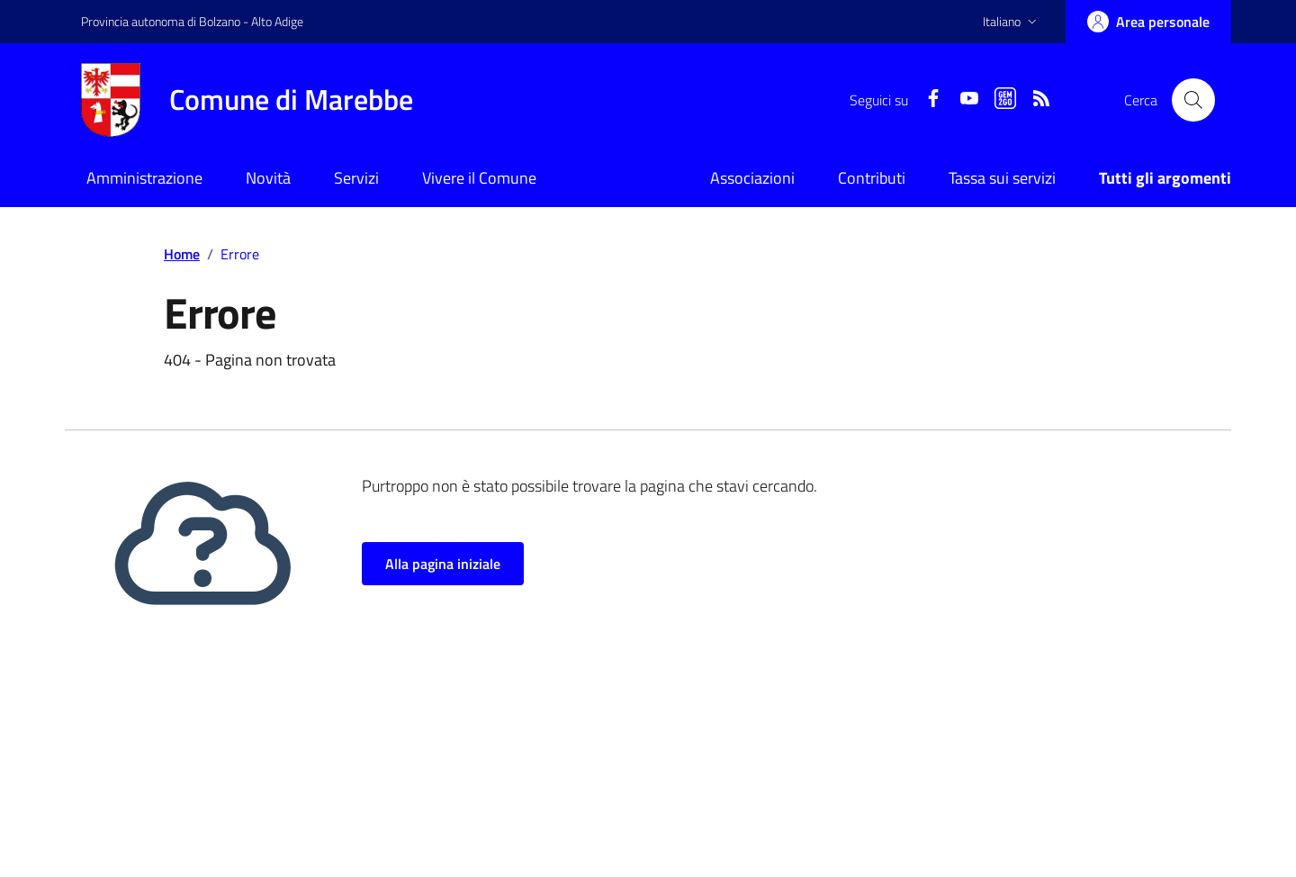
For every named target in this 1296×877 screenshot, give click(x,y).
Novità (268, 178)
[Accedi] (1148, 21)
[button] (1012, 21)
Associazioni (752, 178)
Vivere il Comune (479, 178)
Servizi (356, 178)
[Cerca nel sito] (1193, 100)
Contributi (871, 178)
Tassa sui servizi (1002, 178)
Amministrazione (144, 178)
